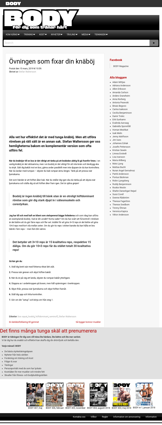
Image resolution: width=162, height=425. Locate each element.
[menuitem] (12, 34)
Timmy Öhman (119, 208)
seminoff (53, 316)
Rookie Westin (119, 187)
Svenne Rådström (120, 197)
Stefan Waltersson (27, 72)
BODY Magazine (121, 66)
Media (85, 34)
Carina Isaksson (120, 109)
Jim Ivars (116, 140)
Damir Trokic (118, 116)
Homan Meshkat (120, 130)
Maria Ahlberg (119, 160)
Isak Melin (117, 133)
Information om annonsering (126, 417)
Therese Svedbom (120, 204)
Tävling (71, 34)
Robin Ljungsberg (120, 180)
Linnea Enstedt (119, 153)
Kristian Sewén (119, 150)
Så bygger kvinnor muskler (88, 322)
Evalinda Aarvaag (120, 123)
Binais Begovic (119, 106)
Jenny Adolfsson (120, 136)
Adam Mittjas (118, 82)
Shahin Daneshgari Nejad (124, 191)
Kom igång (11, 34)
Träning (28, 34)
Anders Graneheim (121, 96)
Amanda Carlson (120, 92)
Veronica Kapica (120, 211)
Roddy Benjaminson (121, 184)
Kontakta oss (79, 417)
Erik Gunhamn (119, 119)
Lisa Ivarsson (118, 157)
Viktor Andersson (120, 214)
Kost (42, 34)
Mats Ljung (117, 163)
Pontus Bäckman (120, 177)
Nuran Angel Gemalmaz (123, 170)
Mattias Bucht (119, 167)
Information (151, 417)
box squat (22, 316)
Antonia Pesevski (120, 102)
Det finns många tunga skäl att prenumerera (48, 331)
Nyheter (55, 34)
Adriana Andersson (121, 85)
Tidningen (100, 34)
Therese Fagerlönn (121, 201)
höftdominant (42, 316)
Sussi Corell (118, 194)
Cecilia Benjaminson (122, 113)
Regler (105, 417)
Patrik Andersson (120, 174)
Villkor (94, 417)
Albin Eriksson (119, 89)
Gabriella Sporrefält (121, 126)
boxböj (31, 316)
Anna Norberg (119, 99)
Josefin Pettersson (121, 147)
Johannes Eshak (120, 143)
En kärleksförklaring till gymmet (24, 322)
